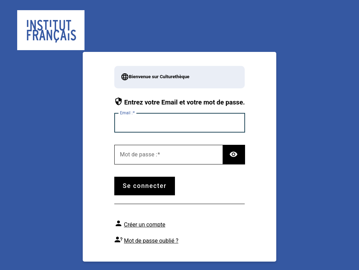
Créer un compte (144, 224)
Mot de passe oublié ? (151, 240)
